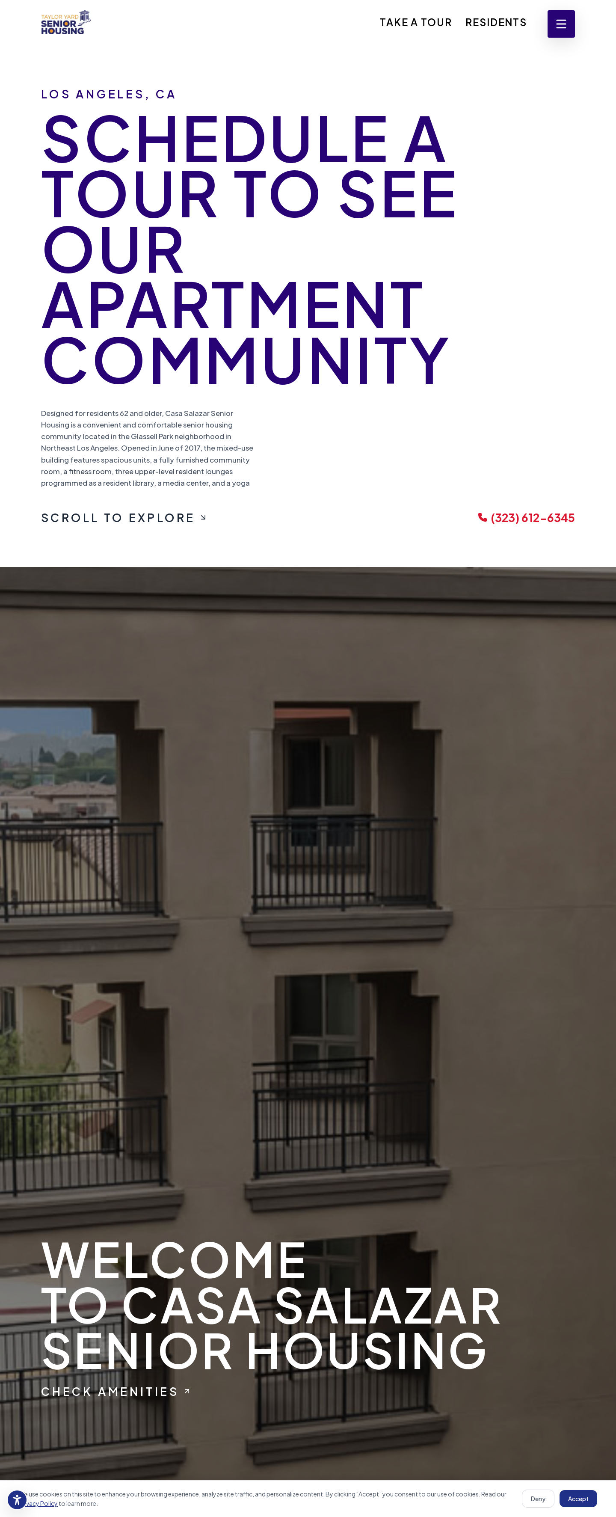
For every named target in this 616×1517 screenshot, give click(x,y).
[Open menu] (561, 24)
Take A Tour (416, 22)
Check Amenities (116, 1391)
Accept (578, 1498)
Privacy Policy (38, 1503)
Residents (496, 22)
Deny (538, 1498)
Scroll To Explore (124, 518)
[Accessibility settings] (17, 1500)
